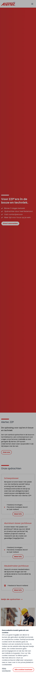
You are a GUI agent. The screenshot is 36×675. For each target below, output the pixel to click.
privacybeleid (26, 662)
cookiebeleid (7, 665)
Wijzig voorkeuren (6, 669)
